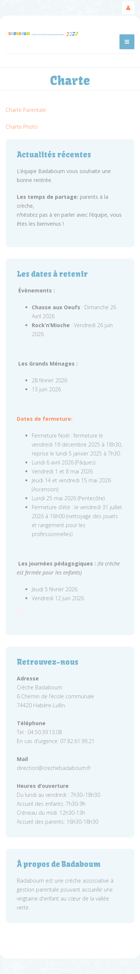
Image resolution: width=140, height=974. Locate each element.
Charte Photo (22, 126)
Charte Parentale (26, 109)
